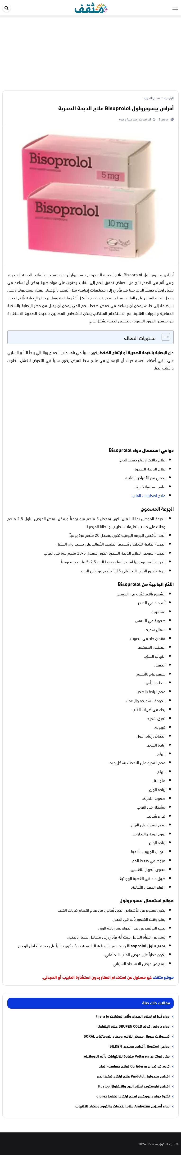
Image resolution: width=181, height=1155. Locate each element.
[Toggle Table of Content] (163, 337)
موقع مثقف (163, 977)
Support (163, 119)
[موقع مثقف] (91, 6)
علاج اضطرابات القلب (148, 495)
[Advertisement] (90, 51)
